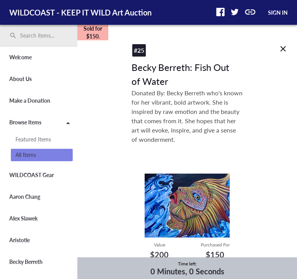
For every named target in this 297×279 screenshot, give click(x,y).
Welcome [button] (20, 57)
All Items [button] (25, 155)
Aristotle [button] (19, 240)
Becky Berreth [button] (26, 261)
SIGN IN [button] (278, 12)
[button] (220, 12)
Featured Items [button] (33, 139)
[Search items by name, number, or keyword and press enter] (41, 36)
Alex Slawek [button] (23, 218)
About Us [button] (20, 79)
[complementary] (92, 32)
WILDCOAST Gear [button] (31, 175)
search (13, 36)
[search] (38, 35)
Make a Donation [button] (29, 100)
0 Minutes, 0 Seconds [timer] (187, 271)
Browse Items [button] (41, 124)
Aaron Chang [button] (24, 196)
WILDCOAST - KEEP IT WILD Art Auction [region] (80, 12)
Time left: (187, 264)
